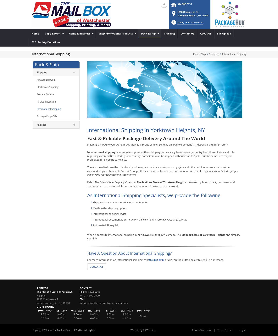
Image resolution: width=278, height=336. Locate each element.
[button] (187, 23)
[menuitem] (35, 33)
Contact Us (96, 266)
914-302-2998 (184, 4)
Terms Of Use (224, 330)
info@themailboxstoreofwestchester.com (104, 303)
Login (243, 330)
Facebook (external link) (164, 5)
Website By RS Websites (143, 330)
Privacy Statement (202, 330)
